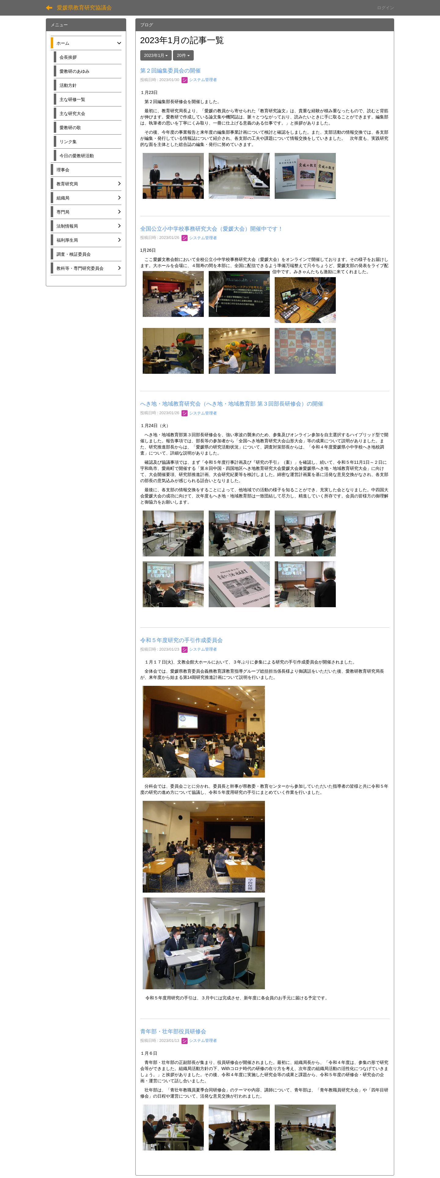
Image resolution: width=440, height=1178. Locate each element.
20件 (183, 55)
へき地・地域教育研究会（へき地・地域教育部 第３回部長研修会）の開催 (231, 404)
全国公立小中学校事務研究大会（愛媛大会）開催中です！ (211, 229)
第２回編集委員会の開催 (170, 71)
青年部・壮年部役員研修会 (173, 1031)
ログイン (385, 7)
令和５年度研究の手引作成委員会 (181, 640)
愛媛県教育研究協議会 (84, 8)
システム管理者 (199, 79)
